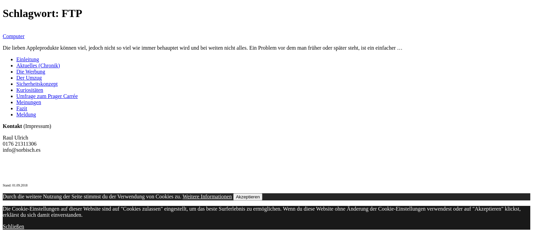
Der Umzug (29, 78)
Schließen (13, 226)
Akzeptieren (248, 196)
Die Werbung (30, 72)
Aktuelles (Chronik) (38, 65)
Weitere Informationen (207, 196)
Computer (13, 36)
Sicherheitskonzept (37, 84)
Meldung (26, 114)
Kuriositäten (29, 90)
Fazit (21, 108)
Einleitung (27, 59)
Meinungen (28, 102)
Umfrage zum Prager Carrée (47, 96)
